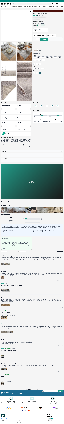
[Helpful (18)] (60, 371)
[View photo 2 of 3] (5, 264)
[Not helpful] (62, 345)
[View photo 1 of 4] (2, 332)
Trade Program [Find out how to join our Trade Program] (19, 420)
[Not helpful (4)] (62, 307)
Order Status (61, 0)
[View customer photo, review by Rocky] (4, 210)
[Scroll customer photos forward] (61, 209)
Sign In (54, 3)
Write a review (42, 15)
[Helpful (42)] (60, 266)
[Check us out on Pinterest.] (52, 414)
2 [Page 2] (30, 389)
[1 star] (17, 251)
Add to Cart (44, 39)
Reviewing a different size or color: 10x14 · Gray (7, 354)
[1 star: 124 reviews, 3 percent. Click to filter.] (32, 222)
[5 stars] (8, 251)
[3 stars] (13, 251)
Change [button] (39, 45)
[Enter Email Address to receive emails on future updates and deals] (50, 391)
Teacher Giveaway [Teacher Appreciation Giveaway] (19, 422)
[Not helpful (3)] (62, 266)
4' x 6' (39, 57)
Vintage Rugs (11, 8)
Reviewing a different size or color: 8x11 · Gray (7, 343)
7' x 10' (51, 57)
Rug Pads (35, 6)
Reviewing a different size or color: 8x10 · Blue (7, 288)
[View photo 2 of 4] (5, 332)
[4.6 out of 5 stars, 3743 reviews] (36, 15)
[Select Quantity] (37, 39)
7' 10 (40, 72)
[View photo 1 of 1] (2, 277)
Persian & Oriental (8, 6)
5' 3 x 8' (43, 57)
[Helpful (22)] (60, 334)
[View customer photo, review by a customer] (10, 210)
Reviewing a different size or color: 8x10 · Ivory (7, 381)
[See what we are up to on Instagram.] (49, 414)
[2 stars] (15, 251)
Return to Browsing (3, 8)
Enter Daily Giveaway (19, 421)
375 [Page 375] (34, 389)
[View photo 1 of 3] (2, 264)
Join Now (60, 391)
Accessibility (33, 419)
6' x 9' (47, 57)
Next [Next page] (37, 389)
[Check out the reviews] (50, 419)
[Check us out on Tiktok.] (51, 414)
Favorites (58, 3)
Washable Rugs (14, 6)
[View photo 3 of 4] (8, 332)
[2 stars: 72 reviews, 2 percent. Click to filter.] (32, 221)
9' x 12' (35, 59)
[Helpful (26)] (60, 280)
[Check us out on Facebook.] (47, 414)
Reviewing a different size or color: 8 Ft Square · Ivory (8, 315)
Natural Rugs (20, 6)
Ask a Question (35, 42)
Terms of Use (3, 418)
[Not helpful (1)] (62, 334)
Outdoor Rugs (26, 6)
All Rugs (2, 6)
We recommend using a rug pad (43, 33)
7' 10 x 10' (55, 57)
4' (34, 72)
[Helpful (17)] (60, 386)
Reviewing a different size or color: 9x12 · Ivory (7, 302)
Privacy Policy (8, 418)
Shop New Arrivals (32, 0)
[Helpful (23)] (60, 307)
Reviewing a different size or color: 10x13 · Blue (7, 275)
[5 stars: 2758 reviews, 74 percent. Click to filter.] (32, 217)
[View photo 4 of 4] (11, 332)
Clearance (61, 6)
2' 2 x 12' (43, 68)
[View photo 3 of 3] (8, 264)
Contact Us (33, 412)
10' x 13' (39, 59)
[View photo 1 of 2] (2, 317)
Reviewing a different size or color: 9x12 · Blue (7, 366)
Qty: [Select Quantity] (34, 39)
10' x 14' (43, 59)
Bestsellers (18, 419)
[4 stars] (11, 251)
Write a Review (59, 251)
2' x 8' (38, 68)
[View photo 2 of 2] (5, 317)
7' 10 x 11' (60, 57)
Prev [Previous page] (27, 389)
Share (41, 42)
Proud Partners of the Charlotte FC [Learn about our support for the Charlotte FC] (21, 412)
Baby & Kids (31, 6)
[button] (30, 11)
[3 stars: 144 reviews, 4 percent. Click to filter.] (32, 219)
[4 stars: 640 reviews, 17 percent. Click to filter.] (32, 218)
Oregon (14, 8)
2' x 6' (35, 68)
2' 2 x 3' (35, 57)
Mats (39, 6)
